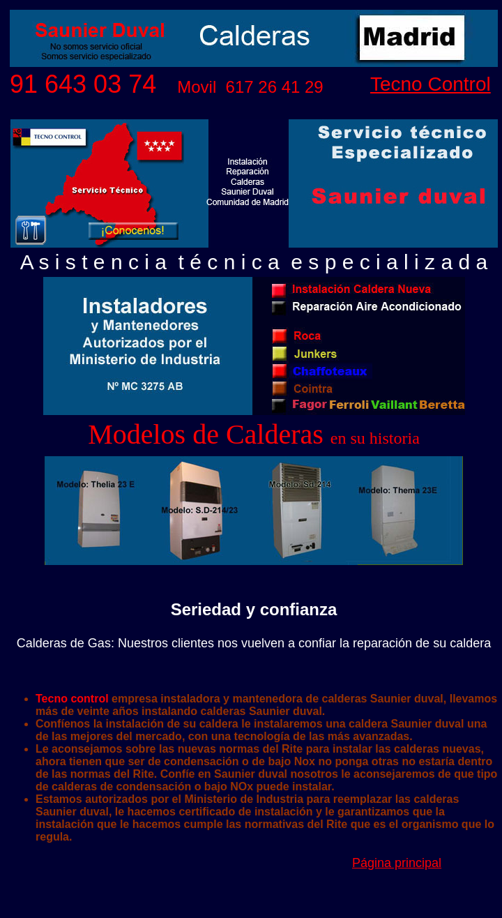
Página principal (396, 863)
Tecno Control (430, 84)
